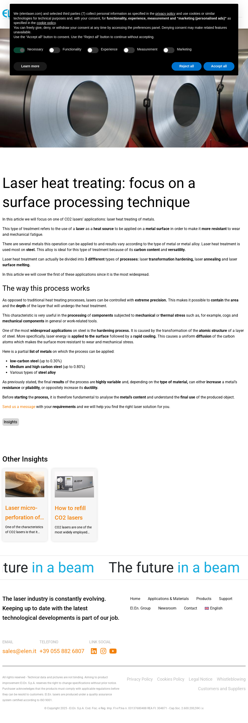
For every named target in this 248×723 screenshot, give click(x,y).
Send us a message (18, 406)
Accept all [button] (219, 66)
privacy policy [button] (165, 13)
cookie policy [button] (46, 23)
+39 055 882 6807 (62, 651)
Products (203, 598)
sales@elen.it (19, 651)
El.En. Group (140, 608)
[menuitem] (213, 608)
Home (135, 598)
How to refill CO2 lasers (70, 513)
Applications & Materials (168, 598)
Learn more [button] (30, 66)
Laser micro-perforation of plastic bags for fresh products (22, 513)
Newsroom (167, 608)
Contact (190, 608)
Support (225, 598)
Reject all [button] (186, 66)
